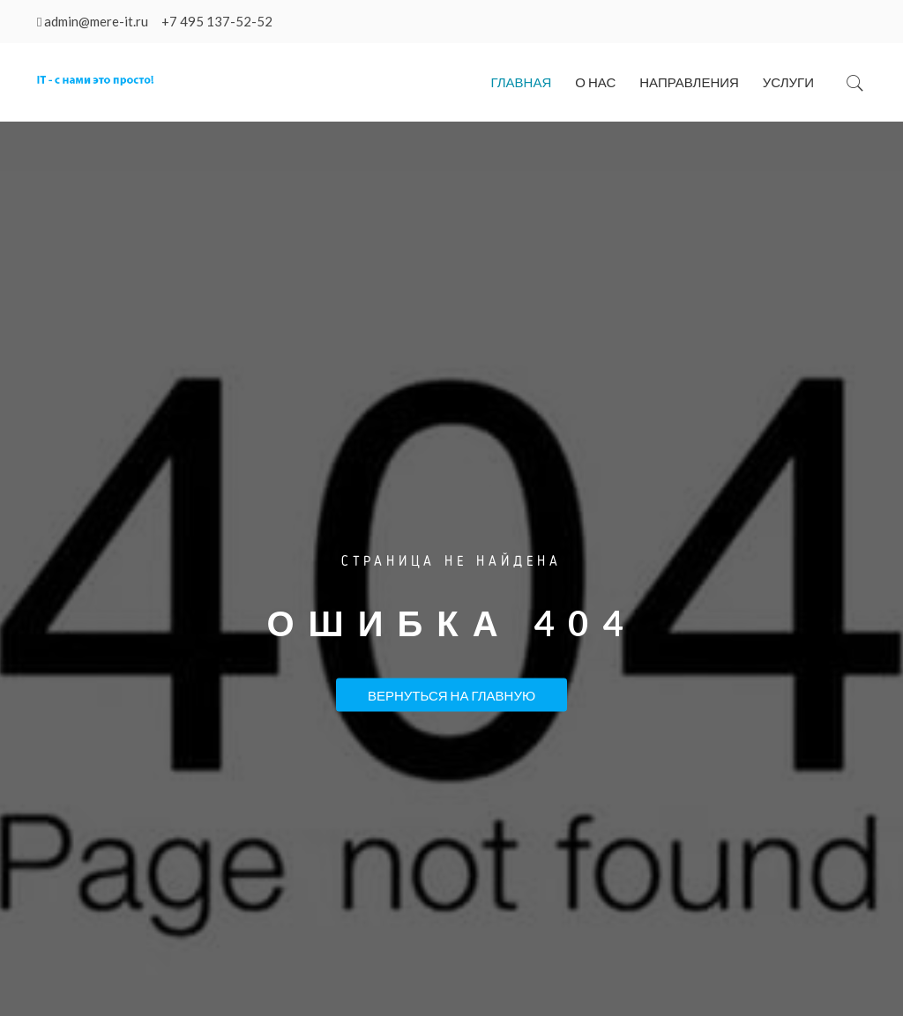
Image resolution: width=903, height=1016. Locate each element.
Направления (689, 82)
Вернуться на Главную (451, 694)
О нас (595, 82)
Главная (520, 82)
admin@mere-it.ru (96, 21)
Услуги (788, 82)
